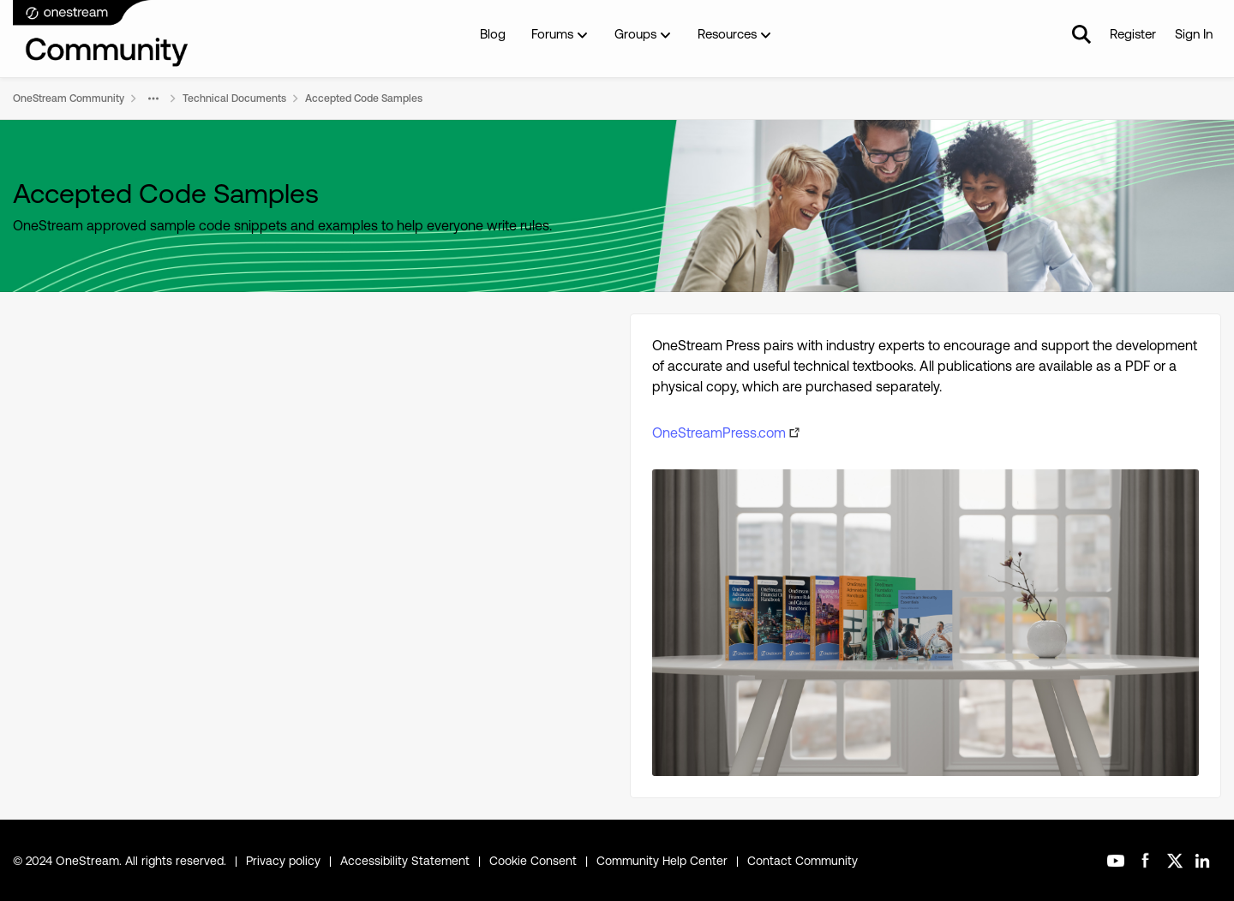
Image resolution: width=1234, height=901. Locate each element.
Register (1133, 34)
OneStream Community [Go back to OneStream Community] (68, 98)
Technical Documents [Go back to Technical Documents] (234, 98)
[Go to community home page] (101, 34)
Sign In (1194, 34)
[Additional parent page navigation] (153, 98)
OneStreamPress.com (719, 433)
